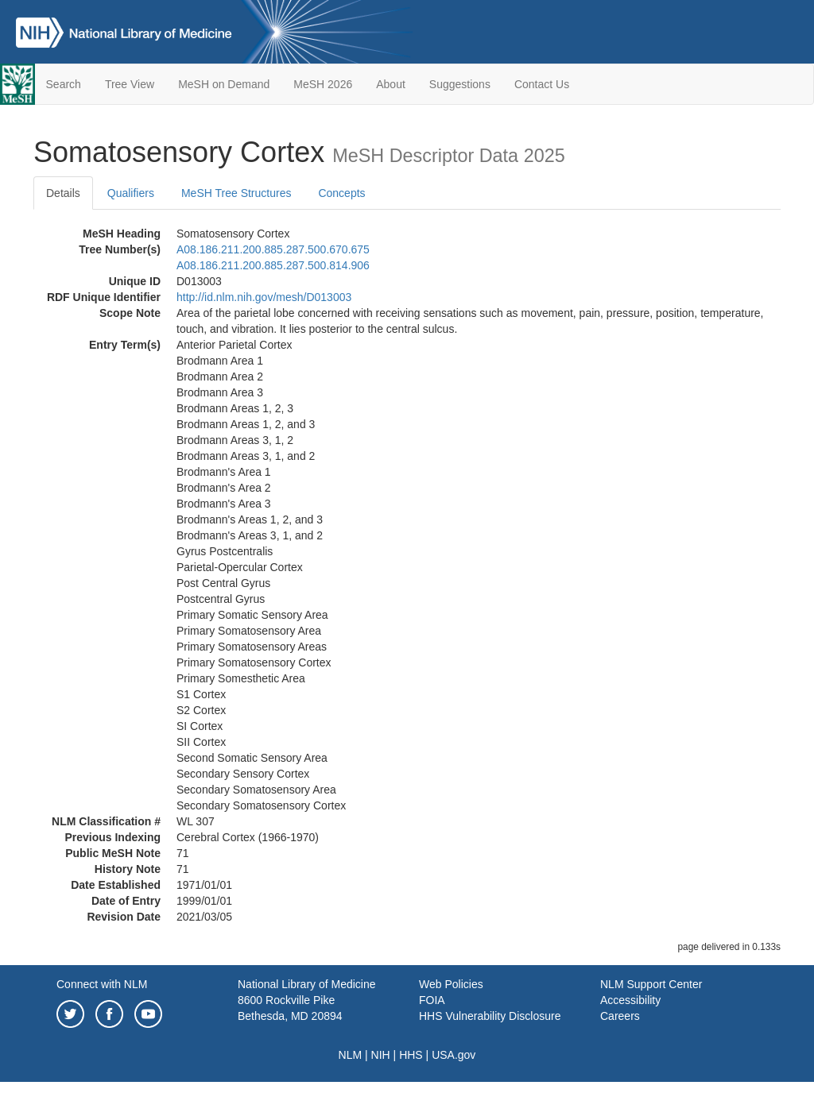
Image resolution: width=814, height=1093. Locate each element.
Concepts (341, 193)
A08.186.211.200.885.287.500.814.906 (273, 265)
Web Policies (451, 984)
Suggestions (459, 84)
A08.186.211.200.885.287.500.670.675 (273, 249)
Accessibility (630, 1000)
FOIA (432, 1000)
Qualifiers (130, 193)
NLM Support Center (651, 984)
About (390, 84)
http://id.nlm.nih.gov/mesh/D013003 (263, 297)
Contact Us (541, 84)
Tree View (129, 84)
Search (63, 84)
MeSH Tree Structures (236, 193)
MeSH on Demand (223, 84)
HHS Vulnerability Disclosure (489, 1016)
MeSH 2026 (322, 84)
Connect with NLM (101, 984)
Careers (620, 1016)
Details (63, 193)
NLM (350, 1055)
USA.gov (453, 1055)
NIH (380, 1055)
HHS (411, 1055)
